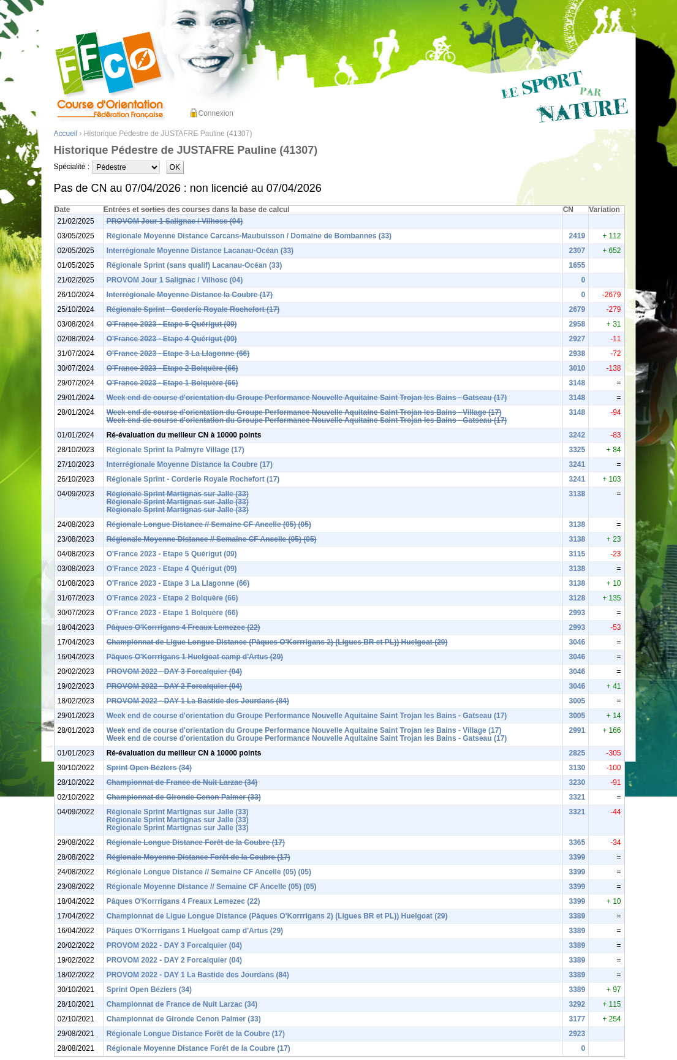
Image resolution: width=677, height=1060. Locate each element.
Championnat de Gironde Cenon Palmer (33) (184, 797)
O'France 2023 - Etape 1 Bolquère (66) (172, 383)
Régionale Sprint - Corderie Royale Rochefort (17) (193, 309)
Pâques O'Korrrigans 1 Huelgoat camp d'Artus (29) (195, 657)
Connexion (216, 113)
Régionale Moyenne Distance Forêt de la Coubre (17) (198, 857)
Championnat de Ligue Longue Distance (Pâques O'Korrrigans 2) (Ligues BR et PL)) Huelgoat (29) (277, 642)
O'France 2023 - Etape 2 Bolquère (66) (172, 368)
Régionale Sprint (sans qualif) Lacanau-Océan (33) (194, 265)
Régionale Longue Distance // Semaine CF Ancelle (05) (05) (209, 524)
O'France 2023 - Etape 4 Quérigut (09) (172, 339)
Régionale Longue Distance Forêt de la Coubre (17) (196, 842)
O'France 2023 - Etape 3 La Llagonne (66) (178, 353)
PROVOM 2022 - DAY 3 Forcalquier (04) (174, 671)
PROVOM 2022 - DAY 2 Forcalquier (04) (174, 686)
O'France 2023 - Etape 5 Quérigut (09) (172, 324)
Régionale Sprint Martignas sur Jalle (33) (178, 494)
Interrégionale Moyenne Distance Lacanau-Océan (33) (200, 250)
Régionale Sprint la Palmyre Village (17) (175, 449)
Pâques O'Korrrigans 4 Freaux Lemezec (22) (183, 627)
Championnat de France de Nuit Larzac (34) (182, 782)
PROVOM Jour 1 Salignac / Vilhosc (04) (175, 221)
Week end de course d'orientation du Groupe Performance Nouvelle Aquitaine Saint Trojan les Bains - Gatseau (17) (307, 397)
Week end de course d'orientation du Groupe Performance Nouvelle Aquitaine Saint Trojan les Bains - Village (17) (304, 412)
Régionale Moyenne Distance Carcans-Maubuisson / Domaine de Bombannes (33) (249, 236)
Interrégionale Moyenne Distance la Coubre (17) (190, 294)
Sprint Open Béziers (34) (149, 767)
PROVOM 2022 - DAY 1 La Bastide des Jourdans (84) (198, 701)
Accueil (66, 133)
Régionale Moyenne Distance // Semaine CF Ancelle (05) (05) (212, 539)
